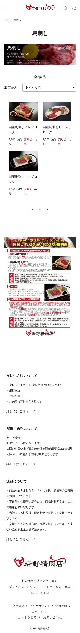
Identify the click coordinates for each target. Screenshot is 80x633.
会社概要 (18, 606)
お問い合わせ (52, 617)
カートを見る (27, 617)
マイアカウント (39, 606)
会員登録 (61, 606)
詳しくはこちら (21, 411)
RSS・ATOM (40, 593)
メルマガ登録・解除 (57, 587)
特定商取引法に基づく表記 (40, 581)
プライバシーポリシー (24, 587)
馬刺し (17, 19)
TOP (6, 19)
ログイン (38, 612)
